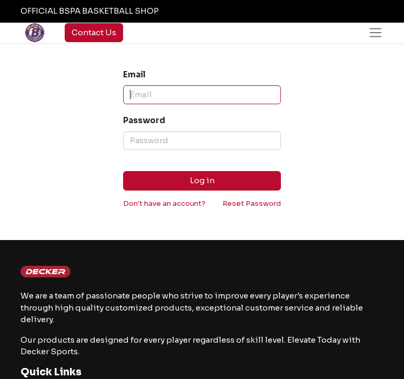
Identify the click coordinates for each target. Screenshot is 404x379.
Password (144, 120)
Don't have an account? (164, 203)
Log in (202, 180)
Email (134, 74)
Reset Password (252, 203)
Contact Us (94, 32)
